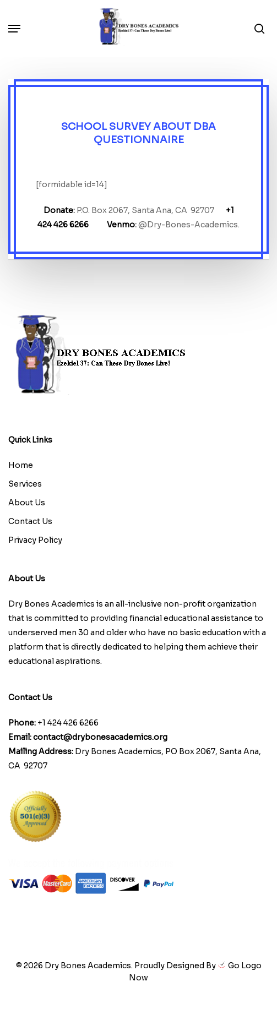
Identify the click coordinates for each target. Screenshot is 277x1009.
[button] (14, 28)
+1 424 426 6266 (68, 723)
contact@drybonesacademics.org (100, 737)
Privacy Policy (35, 540)
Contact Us (30, 521)
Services (25, 484)
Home (20, 465)
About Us (26, 503)
